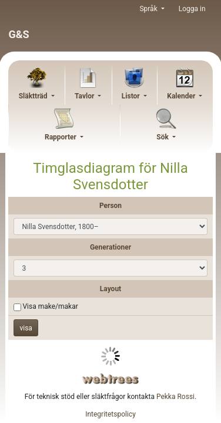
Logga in (192, 9)
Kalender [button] (182, 96)
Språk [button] (149, 9)
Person (110, 206)
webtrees (110, 379)
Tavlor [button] (85, 96)
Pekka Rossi (175, 397)
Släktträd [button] (34, 96)
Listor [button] (132, 96)
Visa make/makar (50, 306)
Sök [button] (163, 137)
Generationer (110, 247)
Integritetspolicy (110, 414)
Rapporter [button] (61, 137)
